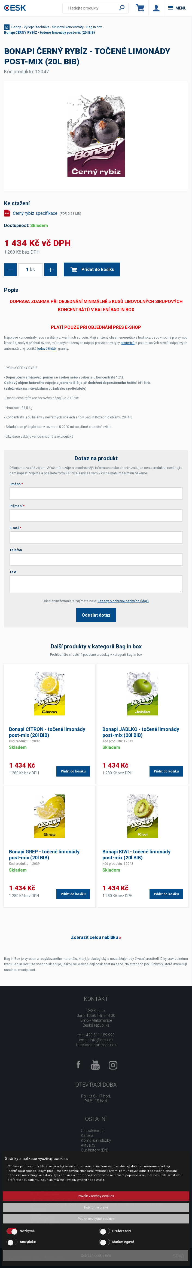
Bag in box (94, 27)
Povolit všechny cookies (96, 1196)
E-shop (16, 27)
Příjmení (17, 506)
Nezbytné (27, 1231)
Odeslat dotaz (96, 615)
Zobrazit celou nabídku (94, 937)
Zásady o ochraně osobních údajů (123, 601)
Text (13, 572)
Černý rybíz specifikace (47, 213)
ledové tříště (46, 349)
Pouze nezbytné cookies (96, 1219)
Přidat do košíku (92, 269)
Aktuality (88, 1145)
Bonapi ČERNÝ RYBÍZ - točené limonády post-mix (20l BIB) (49, 32)
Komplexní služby (96, 1140)
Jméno (16, 484)
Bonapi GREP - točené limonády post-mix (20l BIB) (44, 854)
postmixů (128, 343)
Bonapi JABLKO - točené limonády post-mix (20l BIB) (140, 732)
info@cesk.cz (101, 1040)
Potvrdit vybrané (96, 1207)
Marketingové (123, 1242)
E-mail (15, 528)
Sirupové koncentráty (68, 27)
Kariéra (87, 1135)
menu (177, 8)
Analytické (28, 1242)
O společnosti (93, 1130)
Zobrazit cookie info (96, 1255)
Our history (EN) (94, 1150)
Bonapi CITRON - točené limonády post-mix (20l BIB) (47, 732)
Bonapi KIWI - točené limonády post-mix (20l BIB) (136, 854)
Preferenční (121, 1231)
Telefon (16, 550)
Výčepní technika (36, 27)
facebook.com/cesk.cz (96, 1045)
